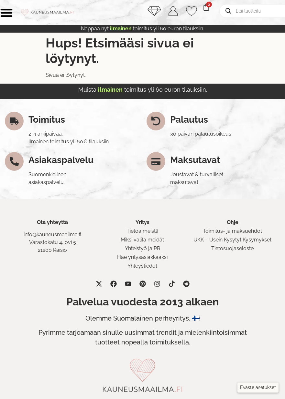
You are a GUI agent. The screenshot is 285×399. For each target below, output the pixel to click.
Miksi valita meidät (142, 240)
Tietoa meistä (142, 231)
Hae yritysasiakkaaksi (142, 257)
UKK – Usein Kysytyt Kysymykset (232, 240)
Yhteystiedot (142, 266)
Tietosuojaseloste (232, 248)
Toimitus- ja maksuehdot (232, 231)
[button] (258, 388)
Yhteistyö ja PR (142, 248)
